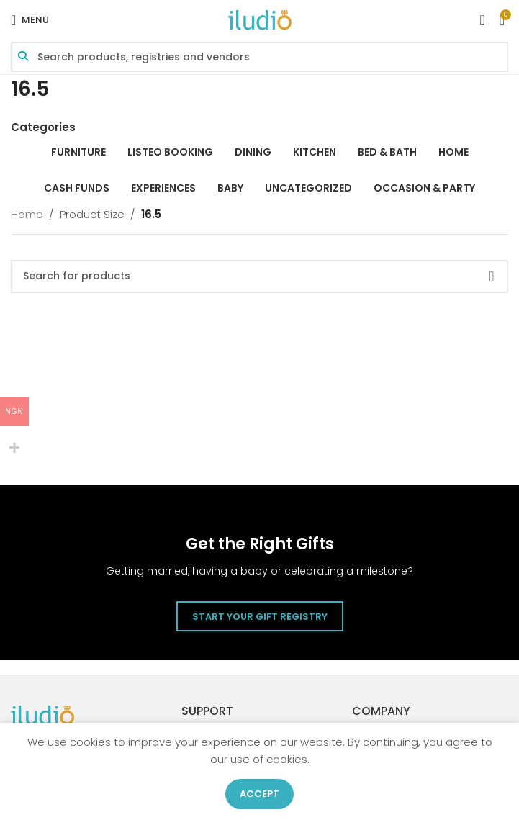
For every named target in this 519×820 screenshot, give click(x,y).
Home (27, 214)
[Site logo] (260, 19)
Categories (43, 127)
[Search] (259, 276)
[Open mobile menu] (30, 20)
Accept (259, 794)
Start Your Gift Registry (260, 616)
